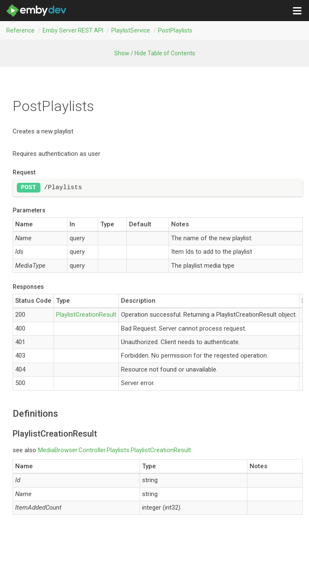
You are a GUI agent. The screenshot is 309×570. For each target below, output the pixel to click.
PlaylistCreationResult (86, 314)
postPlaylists (175, 30)
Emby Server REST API (73, 30)
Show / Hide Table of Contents (154, 53)
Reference (20, 30)
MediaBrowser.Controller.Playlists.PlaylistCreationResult (114, 450)
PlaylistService (130, 30)
